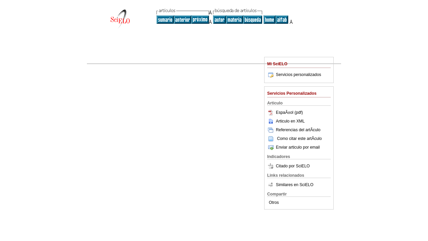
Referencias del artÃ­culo (293, 130)
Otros (274, 202)
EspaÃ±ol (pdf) (285, 112)
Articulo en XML (286, 121)
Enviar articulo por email (293, 147)
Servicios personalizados (294, 74)
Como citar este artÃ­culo (299, 138)
